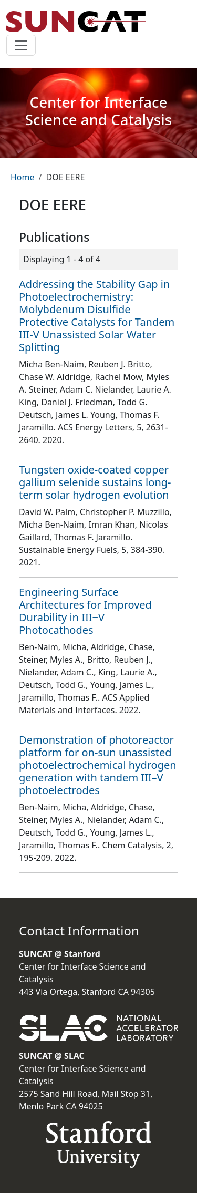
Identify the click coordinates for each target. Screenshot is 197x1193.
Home (23, 177)
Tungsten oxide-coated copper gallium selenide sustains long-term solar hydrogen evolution (95, 482)
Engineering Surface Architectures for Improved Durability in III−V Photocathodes (85, 611)
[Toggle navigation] (21, 45)
